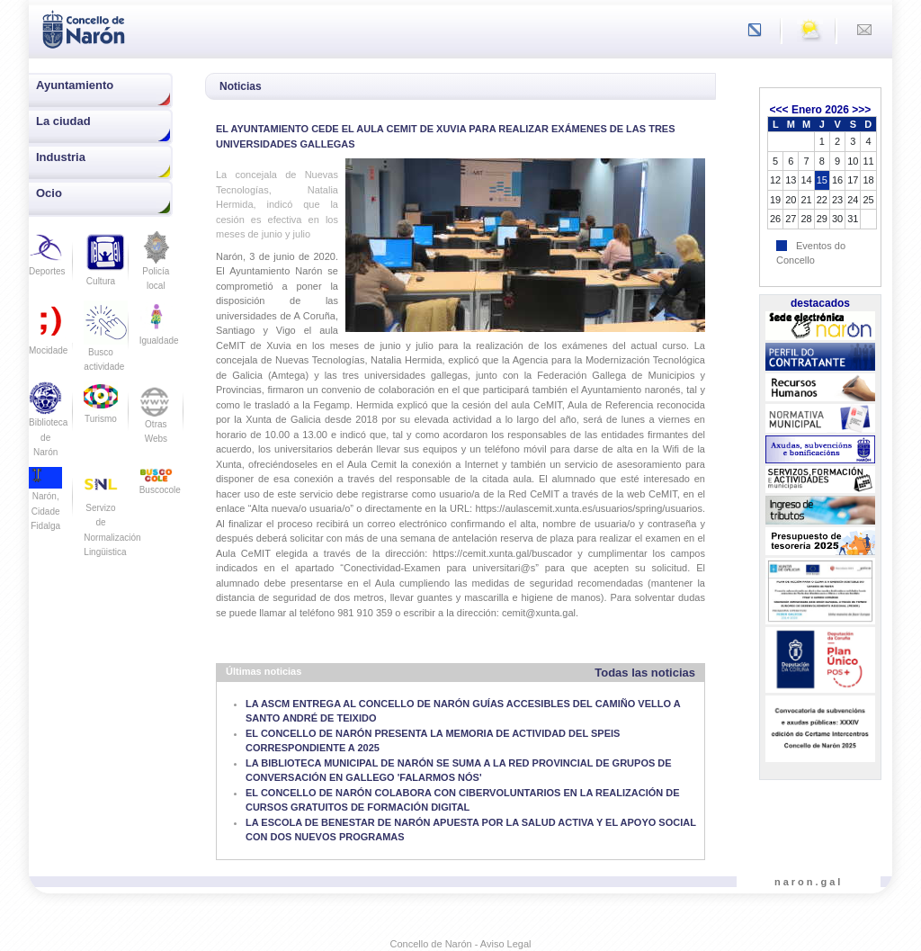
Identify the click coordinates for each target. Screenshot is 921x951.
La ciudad (63, 121)
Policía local (156, 267)
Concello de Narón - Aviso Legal (461, 943)
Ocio (49, 193)
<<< (779, 109)
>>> (861, 109)
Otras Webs (156, 418)
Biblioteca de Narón (48, 424)
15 (822, 180)
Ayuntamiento (74, 85)
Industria (60, 157)
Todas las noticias (645, 672)
